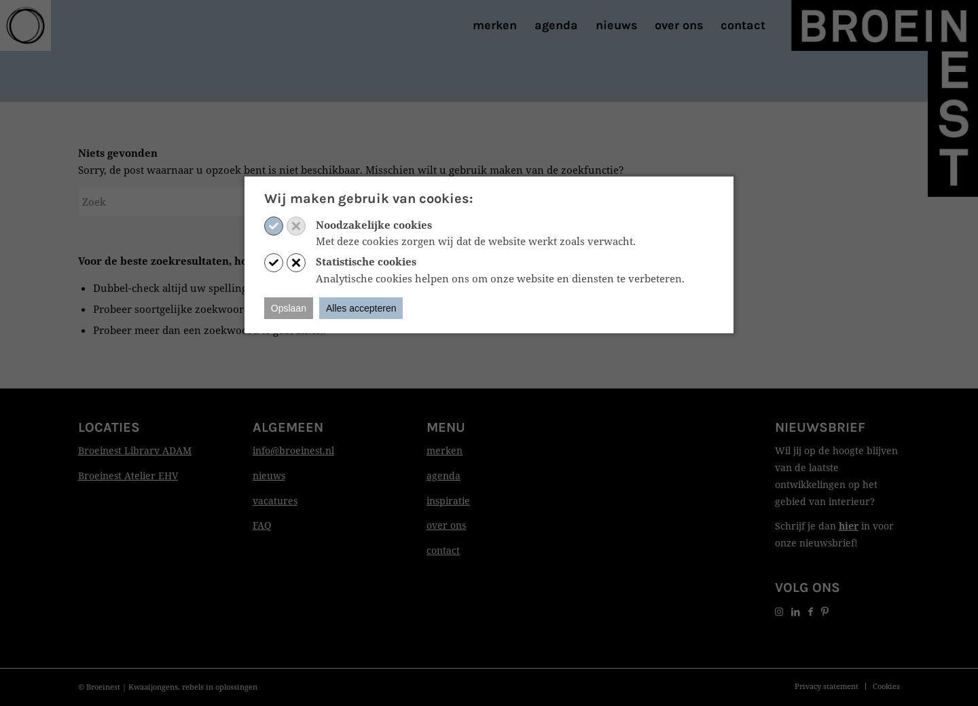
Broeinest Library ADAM (135, 450)
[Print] (25, 25)
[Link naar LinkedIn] (795, 611)
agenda (443, 475)
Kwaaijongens (153, 687)
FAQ (262, 525)
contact (443, 550)
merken (445, 450)
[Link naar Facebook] (810, 611)
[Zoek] (180, 202)
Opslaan (288, 308)
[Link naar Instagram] (779, 611)
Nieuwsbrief (820, 427)
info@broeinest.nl (293, 450)
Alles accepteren (361, 308)
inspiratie (448, 500)
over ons (446, 525)
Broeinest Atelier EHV (128, 475)
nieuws (269, 475)
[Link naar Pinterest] (825, 611)
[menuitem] (495, 25)
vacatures (275, 500)
